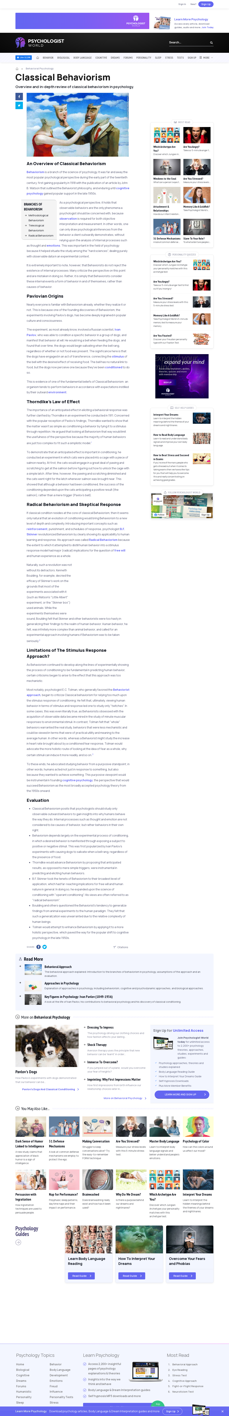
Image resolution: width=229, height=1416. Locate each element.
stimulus (118, 356)
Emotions (56, 1381)
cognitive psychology (77, 780)
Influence (56, 1392)
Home (20, 1364)
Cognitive (101, 57)
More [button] (204, 57)
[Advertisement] (108, 586)
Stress (169, 57)
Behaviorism (35, 172)
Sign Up (206, 4)
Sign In (182, 4)
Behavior (48, 57)
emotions (53, 245)
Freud (54, 1386)
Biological (63, 57)
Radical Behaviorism (41, 235)
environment (57, 392)
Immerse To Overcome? (102, 1062)
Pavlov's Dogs (26, 1071)
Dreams (115, 57)
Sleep (158, 57)
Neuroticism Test (183, 1391)
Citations (120, 947)
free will (119, 550)
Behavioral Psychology (40, 68)
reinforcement (37, 529)
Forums (128, 57)
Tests (180, 57)
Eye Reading (179, 1370)
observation (68, 219)
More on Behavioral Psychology (123, 1098)
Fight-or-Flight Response (187, 1386)
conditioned (113, 367)
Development (59, 1375)
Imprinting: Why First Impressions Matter (114, 1079)
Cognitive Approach (184, 1381)
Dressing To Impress (100, 1027)
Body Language (82, 57)
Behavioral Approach (185, 1364)
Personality (143, 57)
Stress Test (179, 1375)
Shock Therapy (97, 1044)
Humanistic (23, 1392)
